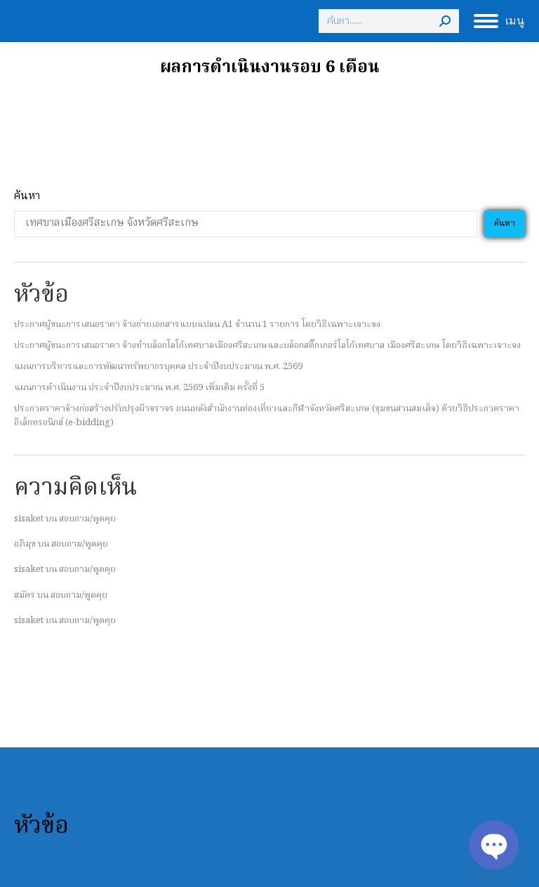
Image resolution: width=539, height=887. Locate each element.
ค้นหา (27, 197)
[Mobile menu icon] (499, 21)
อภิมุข (25, 544)
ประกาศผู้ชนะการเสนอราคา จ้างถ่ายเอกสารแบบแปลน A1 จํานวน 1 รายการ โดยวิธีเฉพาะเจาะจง (197, 324)
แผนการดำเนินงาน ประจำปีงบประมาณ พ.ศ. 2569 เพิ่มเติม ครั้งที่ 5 (139, 387)
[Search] (389, 21)
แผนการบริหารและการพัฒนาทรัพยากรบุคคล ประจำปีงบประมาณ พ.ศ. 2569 (158, 366)
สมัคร (24, 595)
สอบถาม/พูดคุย (87, 519)
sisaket (29, 519)
